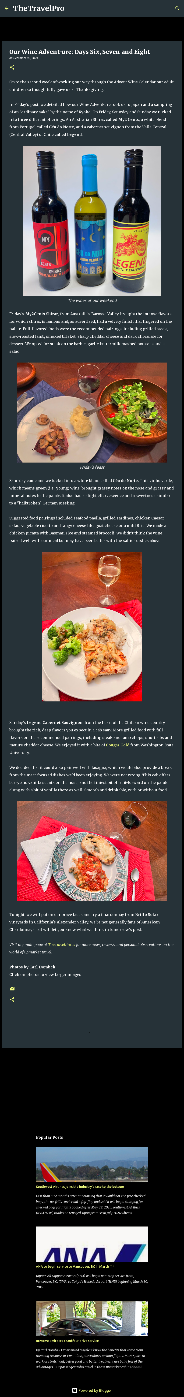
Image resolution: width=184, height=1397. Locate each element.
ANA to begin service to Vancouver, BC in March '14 (75, 1266)
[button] (12, 67)
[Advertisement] (92, 1087)
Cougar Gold (117, 745)
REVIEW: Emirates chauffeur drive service (67, 1341)
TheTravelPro (38, 8)
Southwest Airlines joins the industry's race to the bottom (80, 1187)
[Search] (71, 8)
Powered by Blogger (92, 1390)
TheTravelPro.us (61, 944)
